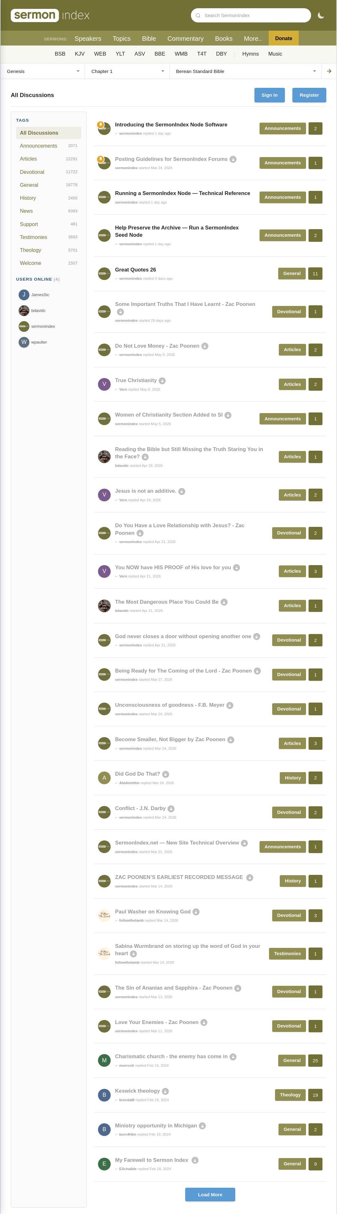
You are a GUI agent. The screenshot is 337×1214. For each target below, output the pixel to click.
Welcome (48, 263)
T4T (202, 54)
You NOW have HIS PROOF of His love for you (173, 567)
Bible (149, 38)
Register (309, 95)
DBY (221, 54)
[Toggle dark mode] (321, 15)
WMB (181, 54)
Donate (283, 38)
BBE (160, 54)
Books (224, 38)
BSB (60, 54)
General (48, 185)
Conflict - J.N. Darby (140, 808)
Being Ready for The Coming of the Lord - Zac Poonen (183, 671)
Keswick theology (137, 1091)
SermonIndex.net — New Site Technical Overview (177, 843)
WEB (100, 54)
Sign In (270, 95)
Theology (48, 250)
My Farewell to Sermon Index (152, 1160)
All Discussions (39, 133)
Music (275, 54)
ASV (139, 54)
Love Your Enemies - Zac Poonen (157, 1022)
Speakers (88, 38)
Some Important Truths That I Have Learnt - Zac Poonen (185, 304)
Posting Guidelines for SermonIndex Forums (171, 159)
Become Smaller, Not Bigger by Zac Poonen (170, 739)
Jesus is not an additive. (145, 491)
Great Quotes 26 (135, 270)
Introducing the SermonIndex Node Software (171, 125)
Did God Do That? (137, 774)
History (48, 198)
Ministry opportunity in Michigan (156, 1126)
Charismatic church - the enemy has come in (171, 1056)
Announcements (48, 146)
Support (48, 224)
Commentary (186, 38)
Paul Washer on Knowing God (153, 912)
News (48, 211)
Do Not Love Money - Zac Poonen (157, 346)
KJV (80, 54)
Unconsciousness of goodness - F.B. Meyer (169, 705)
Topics (122, 38)
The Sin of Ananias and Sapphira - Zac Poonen (173, 988)
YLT (120, 54)
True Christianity (136, 380)
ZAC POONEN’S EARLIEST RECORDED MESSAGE (179, 877)
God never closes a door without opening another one (183, 636)
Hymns (250, 54)
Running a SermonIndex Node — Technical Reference (182, 193)
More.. (253, 38)
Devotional (48, 172)
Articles (48, 159)
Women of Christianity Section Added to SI (169, 415)
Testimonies (48, 237)
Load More (210, 1194)
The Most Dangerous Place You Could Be (167, 602)
